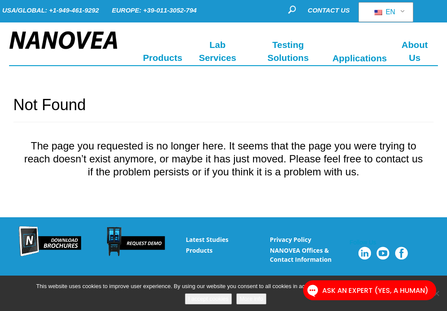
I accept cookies (208, 298)
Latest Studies (207, 239)
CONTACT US (329, 10)
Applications (360, 58)
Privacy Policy (290, 239)
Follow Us (363, 242)
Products (199, 250)
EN (384, 12)
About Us (415, 51)
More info (251, 298)
